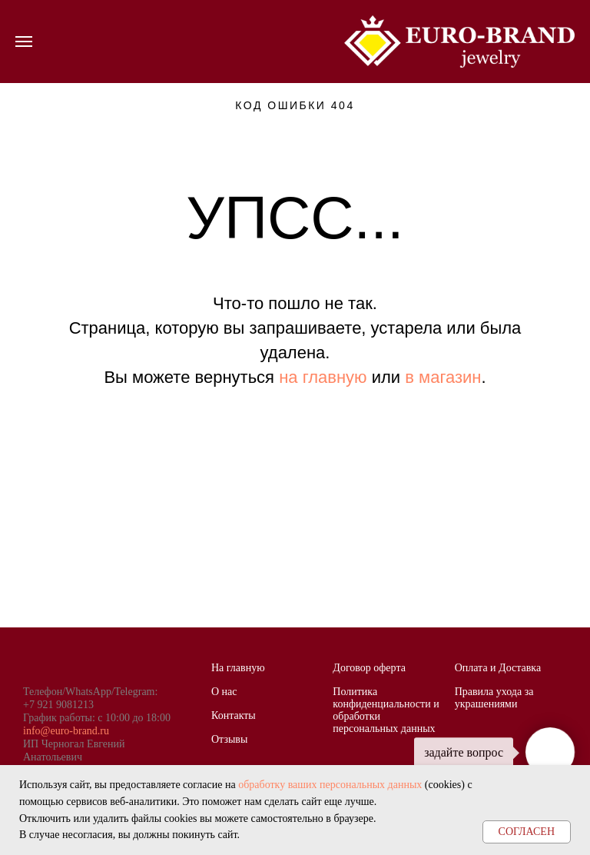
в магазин (443, 377)
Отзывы (229, 739)
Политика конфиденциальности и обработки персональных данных (386, 710)
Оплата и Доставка (498, 668)
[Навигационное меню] (23, 41)
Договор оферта (369, 668)
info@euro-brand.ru (66, 731)
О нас (224, 691)
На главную (238, 668)
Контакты (233, 715)
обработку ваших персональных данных (330, 784)
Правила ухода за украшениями (494, 698)
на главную (322, 377)
